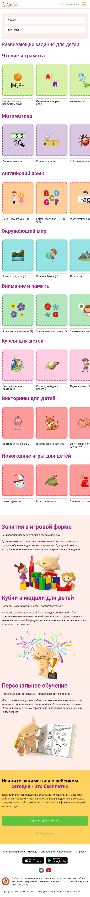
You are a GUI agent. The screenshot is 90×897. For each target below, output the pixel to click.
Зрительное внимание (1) (17, 331)
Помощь (32, 851)
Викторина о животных (50, 443)
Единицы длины (46, 161)
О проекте (81, 851)
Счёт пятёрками (79, 161)
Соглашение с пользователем (57, 851)
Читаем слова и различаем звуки (12, 102)
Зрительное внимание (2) (51, 331)
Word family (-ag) (80, 219)
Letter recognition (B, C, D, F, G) (50, 220)
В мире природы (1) (14, 276)
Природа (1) (77, 276)
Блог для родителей (14, 851)
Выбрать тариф (45, 833)
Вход (61, 4)
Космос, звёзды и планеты (47, 387)
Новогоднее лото (12, 501)
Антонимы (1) (78, 101)
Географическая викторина (12, 387)
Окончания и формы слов (48, 102)
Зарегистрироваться (45, 820)
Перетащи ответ (12, 161)
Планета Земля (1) (47, 276)
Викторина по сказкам (15, 443)
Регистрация (71, 4)
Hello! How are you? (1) (15, 219)
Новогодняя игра (46, 501)
